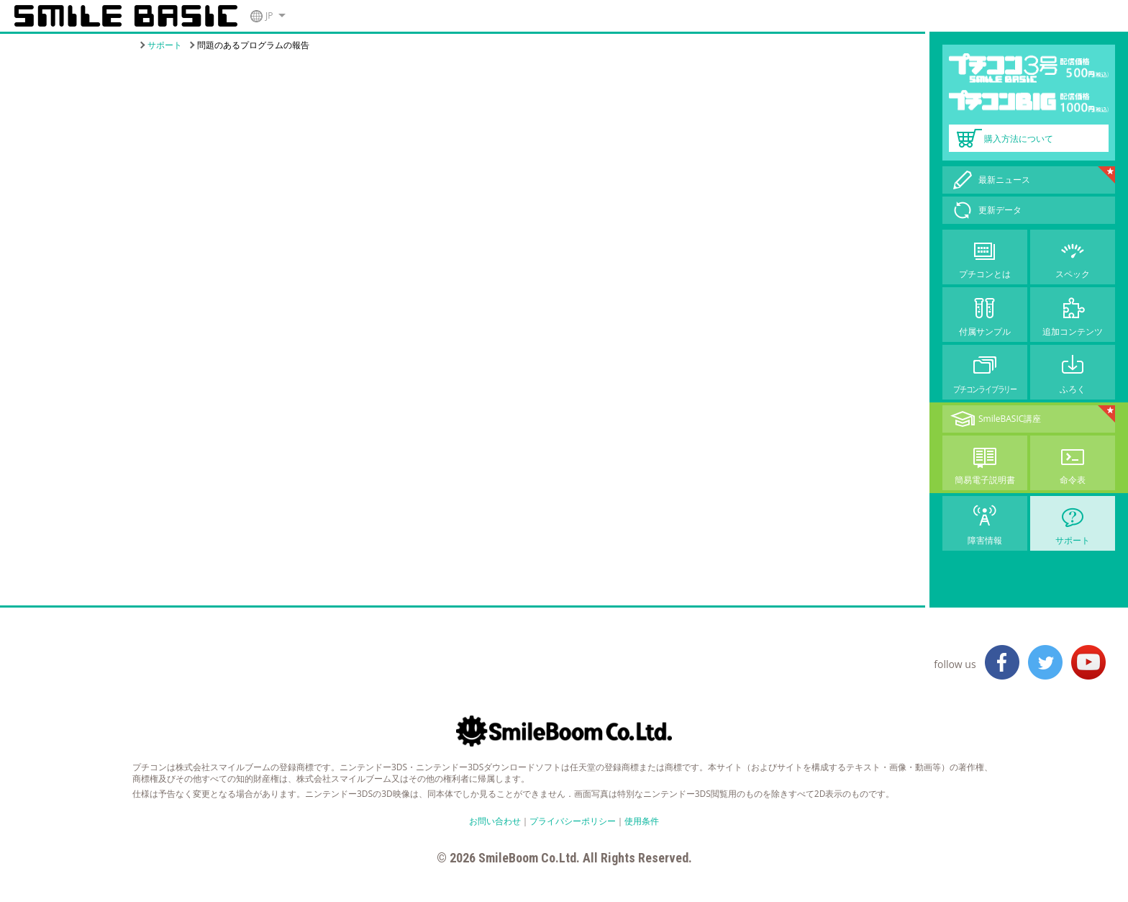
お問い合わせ (495, 821)
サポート (164, 45)
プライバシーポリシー (572, 821)
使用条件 (641, 821)
